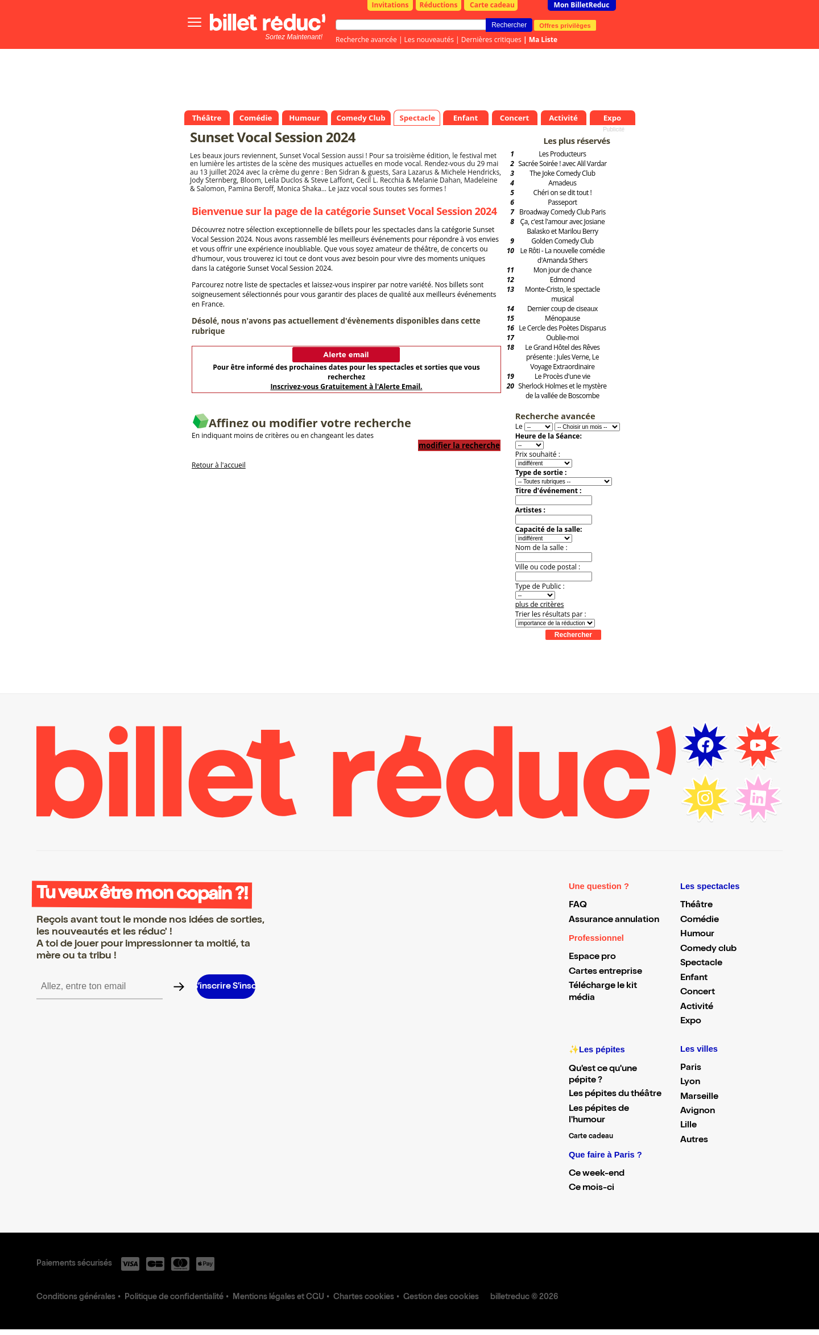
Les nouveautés (429, 39)
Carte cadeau (492, 5)
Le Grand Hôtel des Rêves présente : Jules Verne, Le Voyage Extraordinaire (562, 356)
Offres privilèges (565, 25)
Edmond (562, 279)
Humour (697, 934)
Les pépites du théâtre (615, 1094)
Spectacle (701, 963)
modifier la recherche (459, 445)
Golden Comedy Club (562, 241)
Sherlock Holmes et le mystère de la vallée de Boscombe (562, 390)
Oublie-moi (562, 337)
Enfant (694, 978)
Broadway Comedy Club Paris (562, 212)
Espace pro (592, 957)
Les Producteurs (562, 154)
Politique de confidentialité (174, 1297)
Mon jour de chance (562, 270)
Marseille (699, 1097)
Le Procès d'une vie (562, 376)
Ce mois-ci (591, 1188)
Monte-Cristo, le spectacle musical (562, 294)
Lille (688, 1125)
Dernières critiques (491, 39)
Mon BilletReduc (582, 5)
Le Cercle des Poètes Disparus (562, 328)
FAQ (578, 905)
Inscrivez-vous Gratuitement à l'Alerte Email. (346, 386)
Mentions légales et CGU (278, 1297)
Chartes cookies (363, 1297)
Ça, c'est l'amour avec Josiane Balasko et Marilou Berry (562, 226)
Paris (690, 1068)
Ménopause (562, 318)
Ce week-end (596, 1174)
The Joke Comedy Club (562, 173)
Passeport (562, 202)
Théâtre (696, 905)
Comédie (699, 920)
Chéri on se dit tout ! (562, 192)
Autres (694, 1140)
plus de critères (539, 604)
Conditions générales (75, 1297)
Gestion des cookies (441, 1297)
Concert (697, 992)
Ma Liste (543, 39)
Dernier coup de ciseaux (562, 308)
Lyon (690, 1082)
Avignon (697, 1111)
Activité (696, 1007)
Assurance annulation (614, 920)
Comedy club (708, 949)
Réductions (439, 5)
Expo (690, 1021)
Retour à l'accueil (219, 465)
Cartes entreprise (605, 972)
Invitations (390, 5)
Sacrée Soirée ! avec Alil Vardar (562, 163)
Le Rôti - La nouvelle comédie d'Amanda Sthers (562, 255)
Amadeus (562, 183)
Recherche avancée (366, 39)
